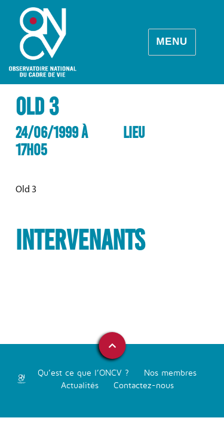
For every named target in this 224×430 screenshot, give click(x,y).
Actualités (80, 385)
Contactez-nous (143, 385)
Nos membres (170, 372)
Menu (172, 41)
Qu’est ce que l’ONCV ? (83, 372)
